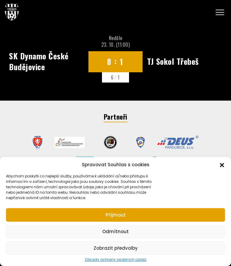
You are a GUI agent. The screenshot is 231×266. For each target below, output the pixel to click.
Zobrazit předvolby (116, 248)
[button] (222, 164)
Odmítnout (115, 231)
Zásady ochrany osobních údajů (115, 259)
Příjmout (116, 215)
